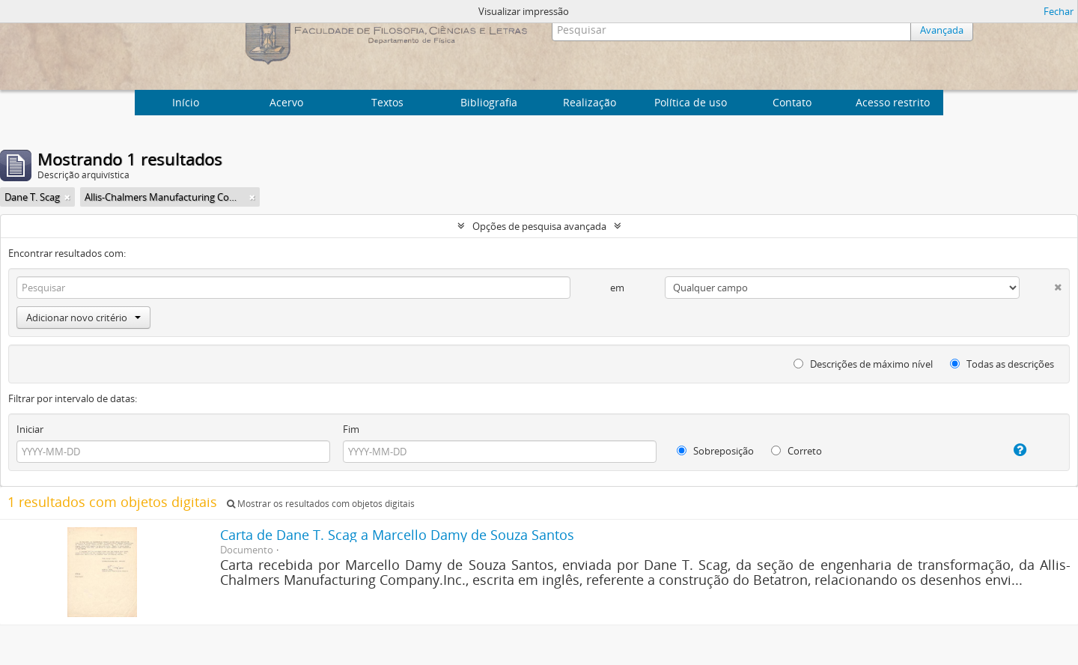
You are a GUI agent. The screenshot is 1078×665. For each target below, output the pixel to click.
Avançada (941, 30)
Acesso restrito (893, 102)
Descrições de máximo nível (863, 364)
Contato (792, 102)
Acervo (286, 102)
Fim (351, 429)
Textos (387, 102)
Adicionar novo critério (83, 317)
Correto (796, 451)
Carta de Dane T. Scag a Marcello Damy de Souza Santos (397, 535)
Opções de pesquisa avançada (539, 226)
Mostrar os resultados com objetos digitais (321, 503)
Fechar (1059, 11)
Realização (589, 102)
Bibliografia (488, 102)
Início (185, 102)
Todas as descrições (1002, 364)
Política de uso (690, 102)
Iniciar (29, 429)
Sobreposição (715, 451)
